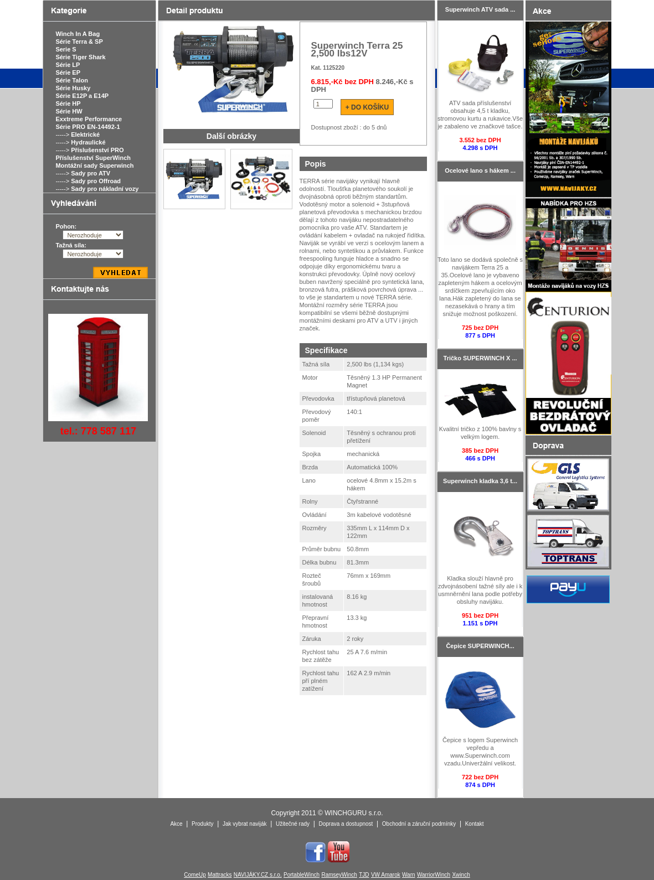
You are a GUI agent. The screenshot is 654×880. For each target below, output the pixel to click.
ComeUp (194, 875)
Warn (408, 875)
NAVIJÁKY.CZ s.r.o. (258, 875)
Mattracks (219, 875)
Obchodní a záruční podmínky (419, 824)
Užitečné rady (293, 824)
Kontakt (474, 824)
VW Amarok (385, 875)
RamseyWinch (339, 875)
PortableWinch (302, 875)
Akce (176, 824)
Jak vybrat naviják (244, 824)
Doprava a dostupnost (346, 824)
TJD (364, 875)
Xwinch (461, 875)
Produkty (202, 824)
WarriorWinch (433, 875)
